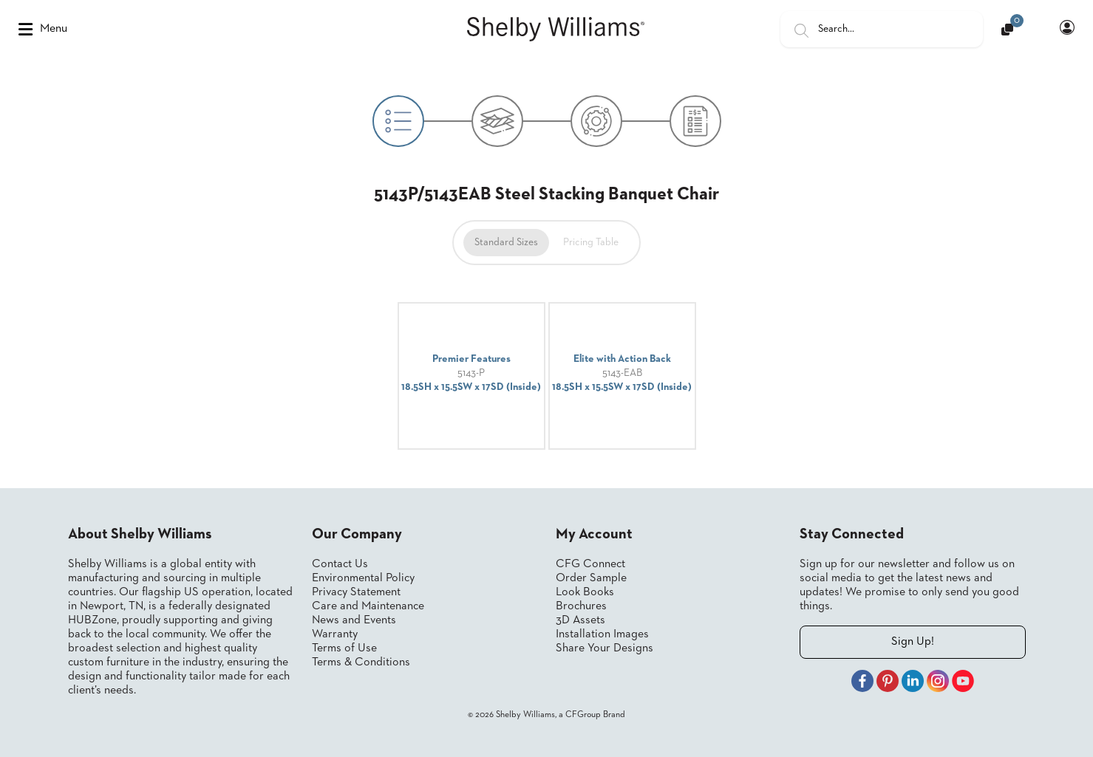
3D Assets (580, 620)
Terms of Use (344, 648)
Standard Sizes (506, 242)
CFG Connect (590, 564)
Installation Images (602, 634)
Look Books (585, 592)
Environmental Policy (363, 578)
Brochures (581, 606)
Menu (42, 29)
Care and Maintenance (368, 606)
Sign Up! (912, 642)
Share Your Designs (604, 648)
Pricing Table (591, 242)
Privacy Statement (356, 592)
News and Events (354, 620)
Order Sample (591, 578)
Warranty (335, 634)
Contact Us (340, 564)
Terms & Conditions (361, 662)
